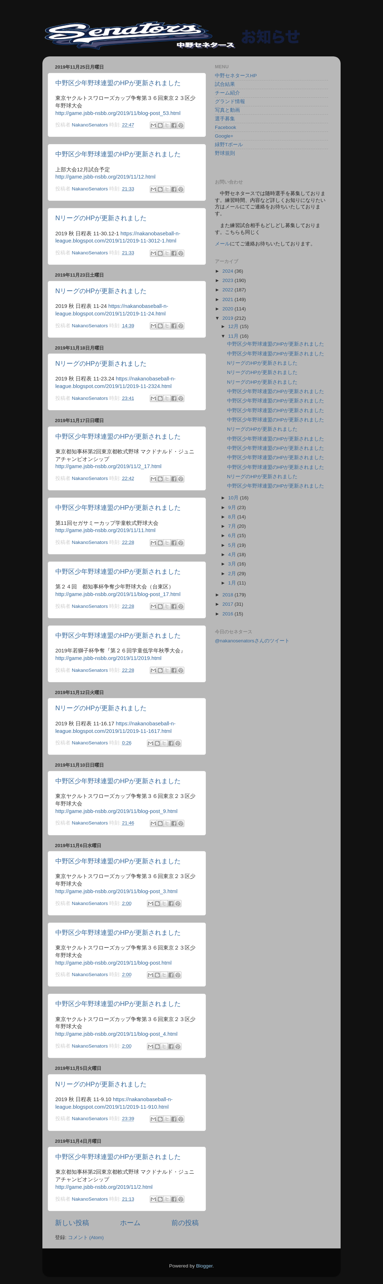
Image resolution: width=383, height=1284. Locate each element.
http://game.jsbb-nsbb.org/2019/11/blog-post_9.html (116, 811)
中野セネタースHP (236, 75)
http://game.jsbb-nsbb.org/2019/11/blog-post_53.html (117, 113)
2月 (232, 573)
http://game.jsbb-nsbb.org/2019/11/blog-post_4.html (116, 1034)
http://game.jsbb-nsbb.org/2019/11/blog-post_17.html (117, 594)
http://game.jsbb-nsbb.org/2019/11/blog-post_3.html (116, 891)
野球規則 (225, 153)
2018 (228, 594)
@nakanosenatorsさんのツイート (252, 640)
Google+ (224, 136)
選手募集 (225, 118)
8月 (232, 516)
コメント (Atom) (86, 1237)
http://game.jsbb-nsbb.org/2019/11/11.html (105, 530)
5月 (232, 545)
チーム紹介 (227, 93)
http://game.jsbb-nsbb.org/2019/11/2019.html (108, 658)
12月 (234, 326)
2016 (228, 613)
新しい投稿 (72, 1223)
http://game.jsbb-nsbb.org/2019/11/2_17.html (108, 466)
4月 (232, 554)
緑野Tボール (229, 144)
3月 (232, 564)
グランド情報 (230, 101)
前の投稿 (185, 1223)
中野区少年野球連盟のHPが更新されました (118, 83)
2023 (228, 280)
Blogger (204, 1266)
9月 (232, 507)
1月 (232, 583)
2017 (228, 604)
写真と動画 (227, 110)
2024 (228, 271)
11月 (234, 336)
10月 (234, 497)
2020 (228, 308)
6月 (232, 535)
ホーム (130, 1223)
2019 (228, 318)
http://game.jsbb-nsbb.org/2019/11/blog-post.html (113, 963)
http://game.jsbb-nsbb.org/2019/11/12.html (105, 177)
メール (222, 243)
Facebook (225, 127)
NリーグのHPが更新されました (101, 218)
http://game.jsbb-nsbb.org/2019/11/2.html (104, 1187)
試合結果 (225, 84)
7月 (232, 526)
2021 (228, 299)
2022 (228, 289)
